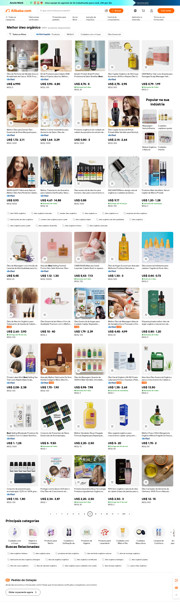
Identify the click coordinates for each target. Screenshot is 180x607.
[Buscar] (116, 10)
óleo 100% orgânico (16, 213)
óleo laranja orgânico (112, 566)
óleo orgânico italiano (17, 553)
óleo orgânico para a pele (18, 226)
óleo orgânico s (89, 213)
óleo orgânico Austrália (46, 226)
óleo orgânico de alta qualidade (110, 219)
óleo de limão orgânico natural (97, 553)
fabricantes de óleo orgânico (20, 219)
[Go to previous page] (50, 513)
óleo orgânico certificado (85, 559)
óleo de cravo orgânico (17, 566)
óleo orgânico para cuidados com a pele (79, 566)
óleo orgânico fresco (71, 226)
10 (107, 514)
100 (123, 514)
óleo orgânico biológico (112, 559)
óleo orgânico (136, 219)
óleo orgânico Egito (82, 219)
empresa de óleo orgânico (135, 213)
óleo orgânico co (110, 213)
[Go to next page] (129, 513)
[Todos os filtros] (18, 34)
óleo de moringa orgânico (128, 553)
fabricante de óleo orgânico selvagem (23, 559)
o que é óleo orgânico (137, 566)
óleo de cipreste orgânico (45, 566)
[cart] (144, 11)
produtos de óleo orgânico (67, 553)
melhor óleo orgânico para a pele (52, 219)
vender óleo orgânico (67, 213)
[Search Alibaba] (71, 10)
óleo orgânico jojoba (138, 559)
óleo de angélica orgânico (57, 559)
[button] (106, 10)
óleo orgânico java (41, 553)
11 (112, 514)
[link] (176, 580)
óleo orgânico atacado (41, 213)
